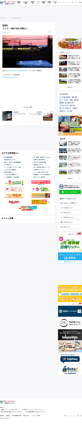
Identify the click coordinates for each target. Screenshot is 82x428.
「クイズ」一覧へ (27, 107)
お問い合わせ (26, 415)
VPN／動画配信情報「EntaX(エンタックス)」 (36, 411)
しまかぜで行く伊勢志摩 (10, 169)
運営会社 (8, 415)
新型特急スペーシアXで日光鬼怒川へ (42, 174)
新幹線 (71, 100)
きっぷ (61, 100)
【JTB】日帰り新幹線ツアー (11, 174)
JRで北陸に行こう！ (9, 164)
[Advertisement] (41, 11)
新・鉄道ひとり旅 (69, 102)
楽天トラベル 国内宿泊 (39, 177)
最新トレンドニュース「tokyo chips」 (9, 409)
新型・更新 (74, 97)
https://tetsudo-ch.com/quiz (10, 77)
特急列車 (75, 108)
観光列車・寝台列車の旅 (39, 159)
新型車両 (62, 102)
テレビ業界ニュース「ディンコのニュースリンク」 (33, 409)
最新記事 (19, 2)
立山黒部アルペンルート (39, 169)
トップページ (3, 18)
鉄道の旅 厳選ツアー (9, 172)
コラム (38, 2)
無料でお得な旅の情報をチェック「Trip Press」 (11, 411)
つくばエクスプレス (64, 105)
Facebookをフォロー (66, 222)
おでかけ (66, 100)
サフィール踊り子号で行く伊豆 (41, 172)
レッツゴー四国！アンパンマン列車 (12, 167)
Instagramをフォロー (66, 208)
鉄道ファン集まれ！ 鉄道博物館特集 (12, 162)
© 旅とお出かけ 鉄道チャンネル (5, 418)
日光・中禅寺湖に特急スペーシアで (42, 167)
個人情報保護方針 (16, 415)
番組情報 (43, 2)
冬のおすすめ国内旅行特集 (40, 162)
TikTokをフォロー (66, 212)
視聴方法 (49, 2)
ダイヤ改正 (69, 111)
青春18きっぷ (63, 111)
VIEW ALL (70, 87)
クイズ (5, 25)
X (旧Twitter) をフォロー (67, 217)
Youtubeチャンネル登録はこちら (69, 203)
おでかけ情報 (25, 2)
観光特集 (33, 2)
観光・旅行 (72, 105)
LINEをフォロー (65, 227)
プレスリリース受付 (35, 415)
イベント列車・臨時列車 (65, 97)
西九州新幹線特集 (8, 157)
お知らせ (55, 2)
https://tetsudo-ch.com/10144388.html (17, 70)
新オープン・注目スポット (65, 108)
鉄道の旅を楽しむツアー (10, 159)
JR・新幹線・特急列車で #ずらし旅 (42, 157)
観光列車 (76, 100)
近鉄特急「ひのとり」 (39, 164)
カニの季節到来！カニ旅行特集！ (12, 177)
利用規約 (2, 415)
